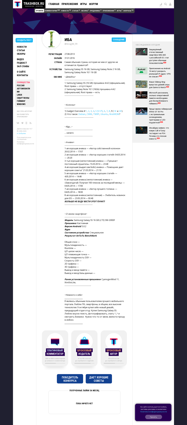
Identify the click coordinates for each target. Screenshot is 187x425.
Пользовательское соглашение (24, 138)
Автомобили (23, 88)
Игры (83, 4)
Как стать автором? (24, 111)
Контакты (22, 75)
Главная (54, 4)
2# (120, 111)
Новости (22, 46)
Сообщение (119, 39)
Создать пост (24, 40)
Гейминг (21, 101)
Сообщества (23, 82)
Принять (153, 417)
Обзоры (21, 53)
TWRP (96, 114)
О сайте (21, 71)
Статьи (21, 50)
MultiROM (114, 114)
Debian (81, 114)
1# (115, 111)
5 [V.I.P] (99, 111)
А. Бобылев (21, 133)
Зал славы (23, 66)
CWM (89, 114)
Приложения (70, 4)
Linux (19, 95)
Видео (20, 59)
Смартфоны (23, 98)
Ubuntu (104, 114)
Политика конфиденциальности (25, 143)
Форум (93, 4)
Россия (20, 85)
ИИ (18, 92)
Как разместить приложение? (23, 115)
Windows (21, 104)
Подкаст (22, 62)
